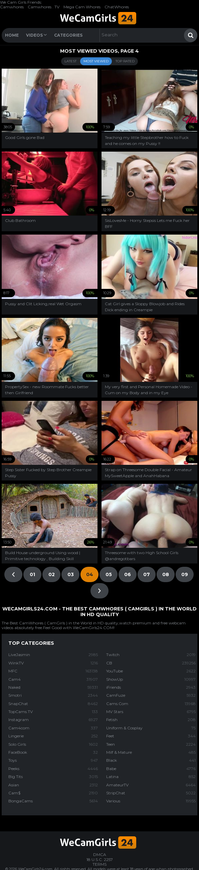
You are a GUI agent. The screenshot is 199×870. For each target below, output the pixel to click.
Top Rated (125, 61)
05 (109, 574)
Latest (70, 61)
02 (51, 574)
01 (32, 574)
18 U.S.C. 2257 (99, 859)
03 (70, 574)
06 (127, 574)
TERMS (99, 864)
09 (184, 574)
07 (146, 574)
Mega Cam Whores (82, 6)
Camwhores (12, 6)
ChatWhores (117, 6)
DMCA (99, 854)
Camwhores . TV (43, 6)
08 (165, 574)
